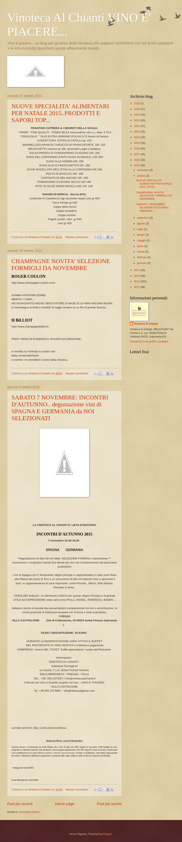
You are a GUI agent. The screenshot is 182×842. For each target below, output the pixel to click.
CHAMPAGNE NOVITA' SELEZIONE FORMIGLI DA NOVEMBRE (60, 264)
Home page (64, 804)
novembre (143, 170)
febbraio (142, 257)
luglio (140, 229)
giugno (141, 234)
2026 (137, 103)
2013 (137, 275)
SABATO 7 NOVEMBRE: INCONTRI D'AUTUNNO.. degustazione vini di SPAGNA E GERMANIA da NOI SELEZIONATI (59, 407)
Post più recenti (20, 804)
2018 (137, 148)
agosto (141, 223)
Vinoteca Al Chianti (146, 323)
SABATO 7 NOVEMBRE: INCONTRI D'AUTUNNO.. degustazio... (153, 207)
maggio (141, 240)
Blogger (107, 833)
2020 (137, 137)
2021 (137, 131)
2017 (137, 154)
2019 (137, 142)
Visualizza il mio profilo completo (149, 341)
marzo (141, 251)
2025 (137, 109)
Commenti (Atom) (29, 811)
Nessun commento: (77, 237)
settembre (143, 217)
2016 (137, 159)
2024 (137, 114)
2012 (137, 281)
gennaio (142, 263)
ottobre (141, 175)
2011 (137, 287)
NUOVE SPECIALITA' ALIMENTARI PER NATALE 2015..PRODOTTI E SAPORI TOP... (60, 113)
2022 (137, 126)
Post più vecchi (109, 804)
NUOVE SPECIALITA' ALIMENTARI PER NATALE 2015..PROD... (154, 183)
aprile (140, 246)
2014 (137, 270)
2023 (137, 120)
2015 (137, 165)
